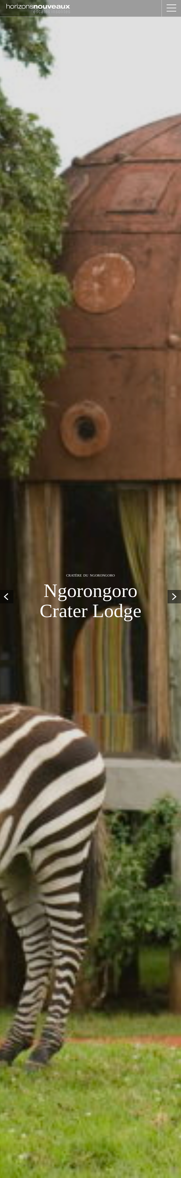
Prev (6, 596)
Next (174, 596)
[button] (171, 8)
